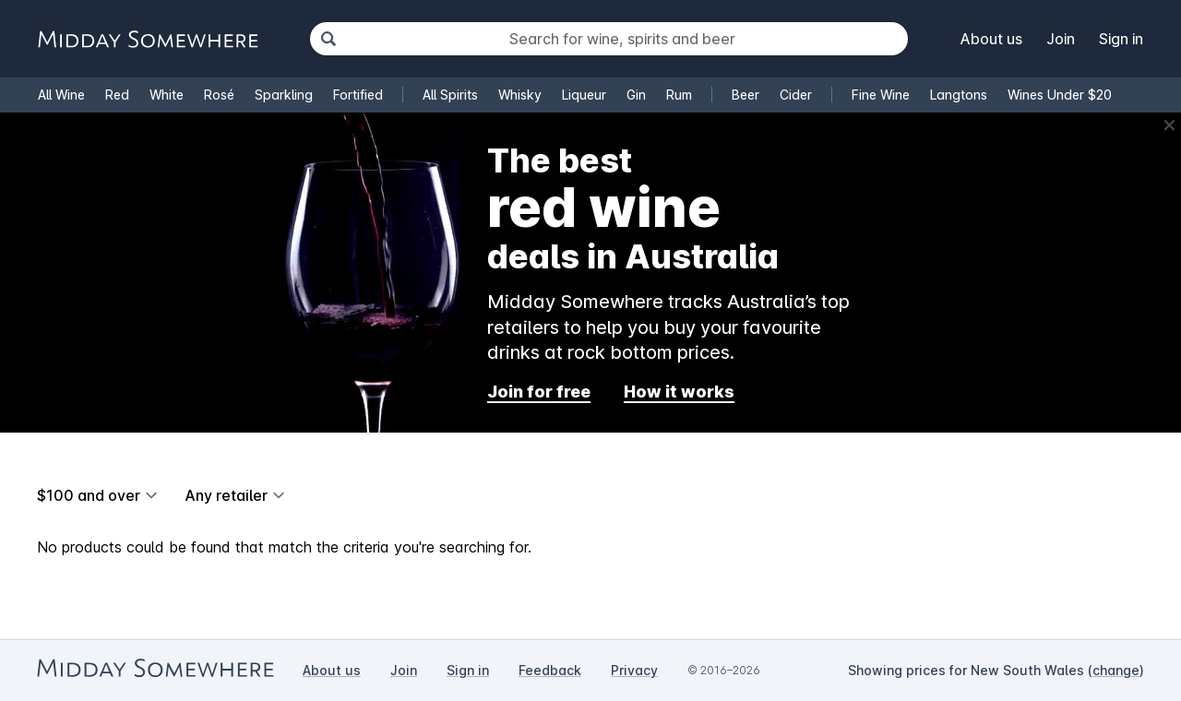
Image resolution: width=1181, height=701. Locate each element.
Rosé (219, 94)
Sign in (1121, 39)
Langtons (958, 94)
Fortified (358, 94)
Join (1060, 39)
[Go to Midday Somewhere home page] (148, 39)
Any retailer (226, 495)
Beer (745, 94)
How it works (679, 391)
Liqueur (584, 94)
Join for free (538, 391)
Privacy (634, 670)
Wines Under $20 (1060, 94)
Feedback (550, 670)
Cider (796, 94)
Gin (636, 94)
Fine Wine (881, 94)
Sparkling (284, 94)
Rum (679, 94)
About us (991, 39)
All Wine (61, 94)
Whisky (520, 94)
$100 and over (88, 495)
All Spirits (450, 94)
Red (117, 94)
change (1115, 670)
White (166, 94)
